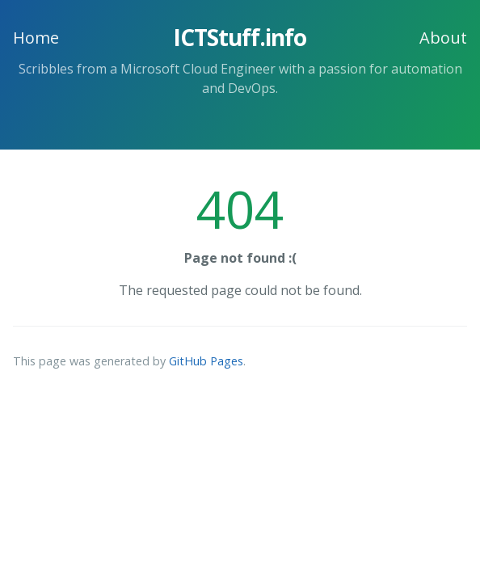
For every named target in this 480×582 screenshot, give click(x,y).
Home (36, 37)
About (443, 37)
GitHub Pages (206, 361)
